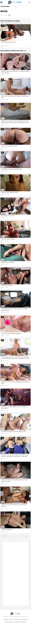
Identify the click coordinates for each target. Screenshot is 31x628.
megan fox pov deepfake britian (9, 192)
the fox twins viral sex (6, 285)
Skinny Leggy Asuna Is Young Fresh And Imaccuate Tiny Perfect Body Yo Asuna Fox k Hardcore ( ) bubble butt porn (15, 358)
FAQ (11, 619)
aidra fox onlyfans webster (8, 239)
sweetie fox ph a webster (7, 262)
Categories (4, 6)
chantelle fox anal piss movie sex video (11, 169)
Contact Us (6, 619)
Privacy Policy (24, 619)
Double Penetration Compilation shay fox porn (13, 431)
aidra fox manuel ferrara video (9, 146)
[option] (15, 36)
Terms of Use (16, 619)
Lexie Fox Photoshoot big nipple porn (11, 333)
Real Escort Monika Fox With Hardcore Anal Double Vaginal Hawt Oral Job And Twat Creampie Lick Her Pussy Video (15, 123)
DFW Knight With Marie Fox (8, 42)
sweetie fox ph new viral (7, 215)
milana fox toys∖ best (6, 529)
